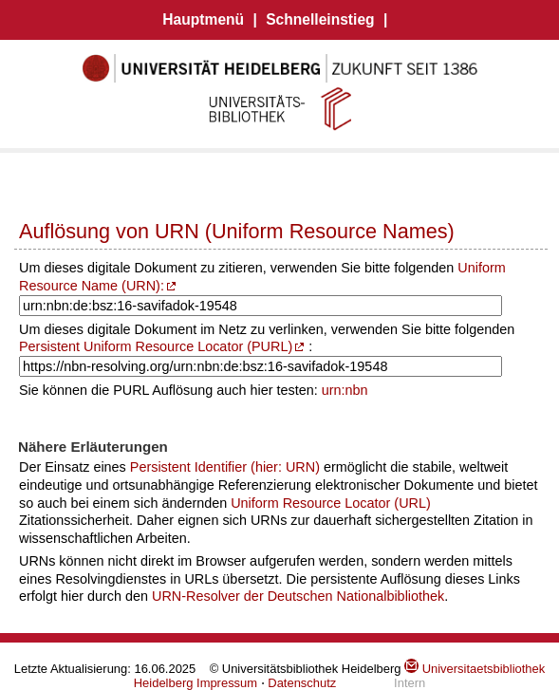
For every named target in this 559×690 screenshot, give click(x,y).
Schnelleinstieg (320, 19)
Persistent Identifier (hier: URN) (225, 467)
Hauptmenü (203, 19)
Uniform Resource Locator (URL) (331, 503)
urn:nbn (345, 390)
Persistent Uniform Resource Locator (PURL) (155, 346)
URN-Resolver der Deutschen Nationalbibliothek (298, 596)
